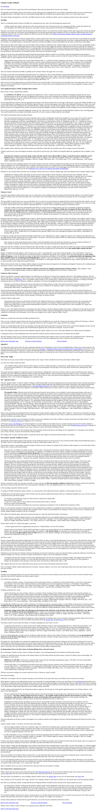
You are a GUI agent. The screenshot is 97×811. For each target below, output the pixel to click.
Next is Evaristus (62, 341)
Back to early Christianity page (9, 341)
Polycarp (61, 619)
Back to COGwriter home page (9, 808)
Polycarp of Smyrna (16, 421)
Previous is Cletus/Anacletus (33, 341)
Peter (79, 776)
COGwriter (6, 6)
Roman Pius (18, 279)
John (7, 773)
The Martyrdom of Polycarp (41, 386)
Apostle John (49, 619)
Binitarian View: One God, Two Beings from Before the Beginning (49, 168)
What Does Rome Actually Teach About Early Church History (64, 349)
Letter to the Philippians (15, 424)
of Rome (42, 349)
